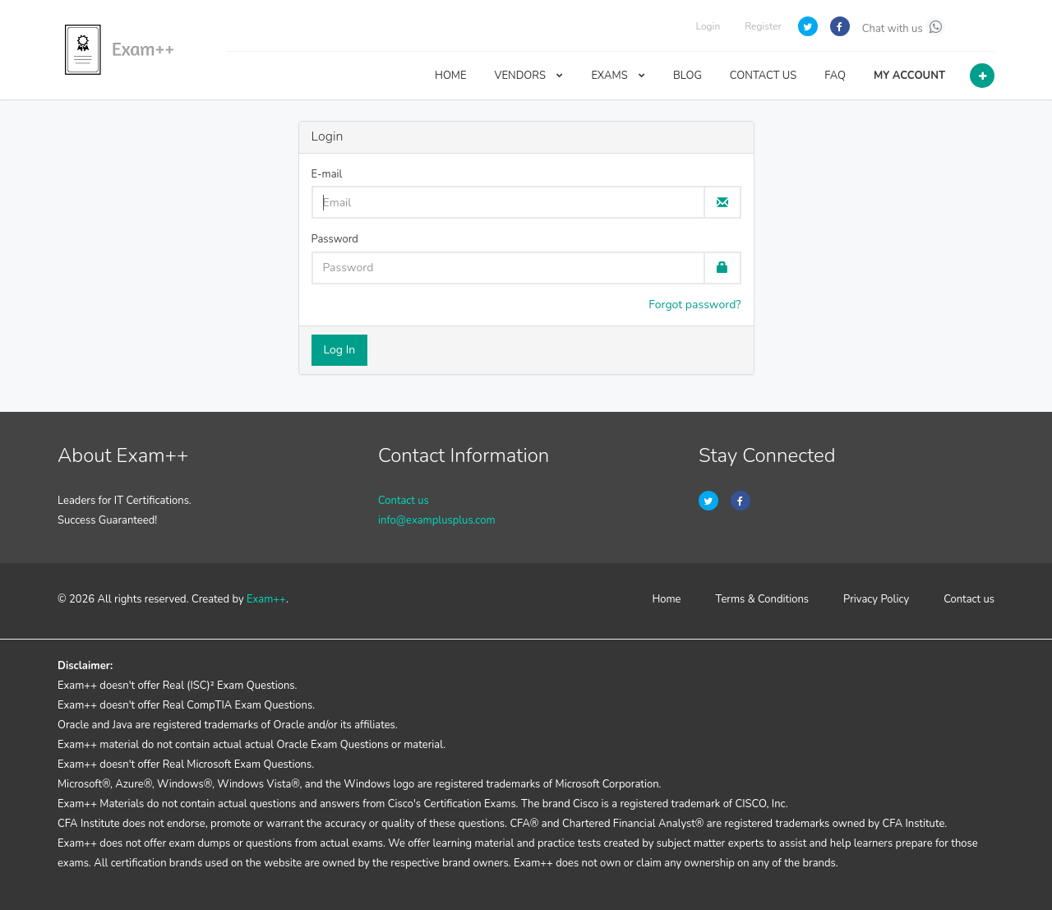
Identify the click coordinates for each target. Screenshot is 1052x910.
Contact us (403, 500)
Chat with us (903, 26)
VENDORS (529, 75)
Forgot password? (694, 304)
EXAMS (618, 75)
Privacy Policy (876, 599)
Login (707, 26)
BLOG (687, 75)
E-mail (327, 174)
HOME (451, 75)
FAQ (835, 75)
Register (763, 26)
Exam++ (266, 599)
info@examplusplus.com (437, 520)
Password (334, 239)
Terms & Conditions (763, 599)
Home (666, 599)
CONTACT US (763, 75)
